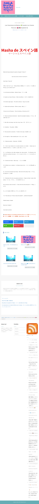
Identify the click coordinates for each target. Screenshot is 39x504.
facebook (6, 221)
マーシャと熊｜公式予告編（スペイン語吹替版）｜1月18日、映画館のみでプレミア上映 (33, 342)
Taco (23, 214)
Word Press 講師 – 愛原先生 (7, 300)
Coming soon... (17, 328)
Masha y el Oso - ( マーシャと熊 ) (12, 248)
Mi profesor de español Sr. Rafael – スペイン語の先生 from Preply (14, 302)
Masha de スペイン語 (30, 335)
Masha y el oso (11, 214)
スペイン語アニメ (27, 214)
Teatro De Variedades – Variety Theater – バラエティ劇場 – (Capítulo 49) (33, 452)
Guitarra (6, 214)
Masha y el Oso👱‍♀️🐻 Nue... (26, 244)
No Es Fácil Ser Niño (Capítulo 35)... (10, 263)
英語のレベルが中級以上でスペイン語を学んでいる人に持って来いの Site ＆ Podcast (33, 392)
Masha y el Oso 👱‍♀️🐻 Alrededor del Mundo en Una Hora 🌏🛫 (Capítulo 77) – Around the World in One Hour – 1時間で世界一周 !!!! (33, 412)
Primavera (20, 214)
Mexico (15, 214)
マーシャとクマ (5, 298)
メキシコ (26, 216)
